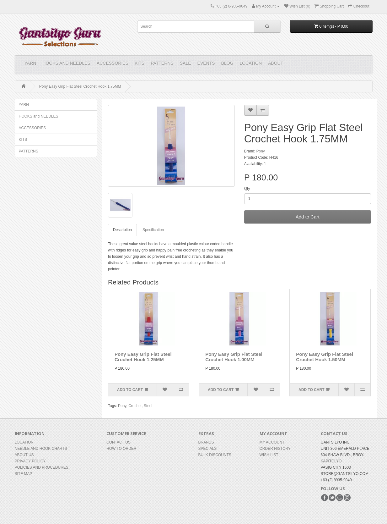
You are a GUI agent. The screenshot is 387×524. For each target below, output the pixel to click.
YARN (30, 63)
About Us (24, 455)
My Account (272, 442)
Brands (206, 442)
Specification (153, 230)
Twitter (332, 497)
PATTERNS (162, 63)
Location (250, 63)
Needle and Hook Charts (41, 448)
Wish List (269, 455)
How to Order (121, 448)
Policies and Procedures (41, 467)
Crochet (135, 406)
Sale (185, 63)
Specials (207, 448)
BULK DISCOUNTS (214, 455)
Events (206, 63)
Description (122, 230)
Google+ (339, 497)
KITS (139, 63)
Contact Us (118, 442)
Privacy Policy (30, 461)
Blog (227, 63)
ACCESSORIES (112, 63)
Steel (148, 406)
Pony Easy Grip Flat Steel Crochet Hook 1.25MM (143, 356)
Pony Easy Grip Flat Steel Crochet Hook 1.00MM (233, 356)
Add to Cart (308, 216)
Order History (275, 448)
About (275, 63)
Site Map (23, 474)
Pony (260, 151)
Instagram (347, 497)
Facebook (324, 497)
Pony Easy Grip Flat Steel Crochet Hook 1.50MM (324, 356)
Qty (247, 188)
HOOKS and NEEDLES (66, 63)
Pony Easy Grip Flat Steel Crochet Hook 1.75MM (80, 86)
